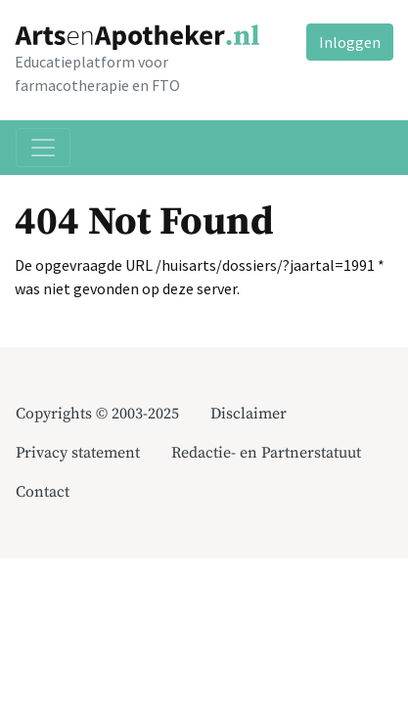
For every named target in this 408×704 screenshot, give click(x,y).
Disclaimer (248, 413)
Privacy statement (78, 452)
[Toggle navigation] (43, 147)
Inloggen (350, 42)
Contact (42, 492)
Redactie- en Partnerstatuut (266, 452)
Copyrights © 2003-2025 (97, 413)
